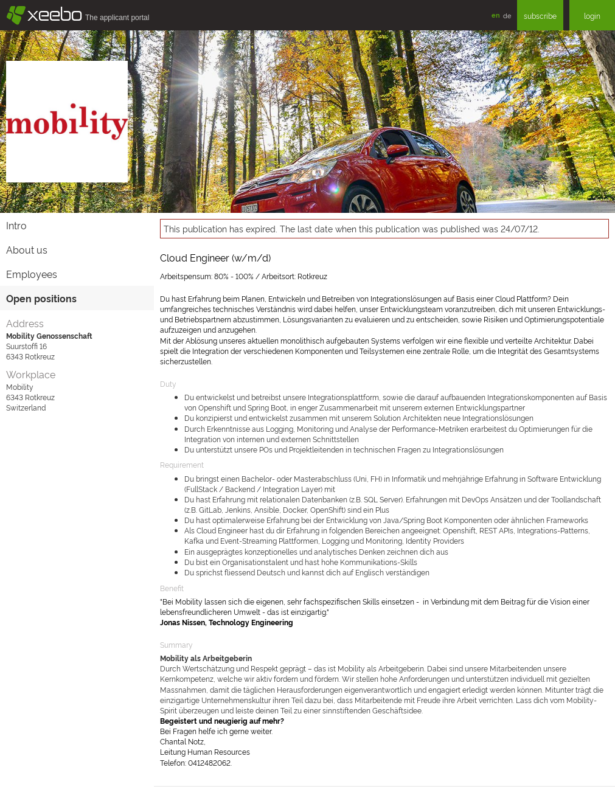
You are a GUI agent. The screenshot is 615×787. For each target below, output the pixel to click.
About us (26, 249)
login (592, 15)
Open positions (41, 298)
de (507, 15)
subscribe (540, 15)
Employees (31, 273)
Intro (16, 225)
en (496, 14)
